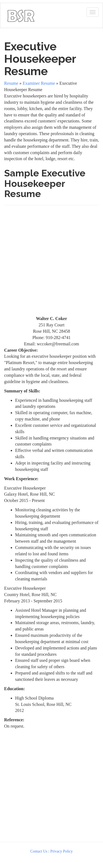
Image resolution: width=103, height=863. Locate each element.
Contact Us (38, 851)
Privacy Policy (61, 851)
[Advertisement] (51, 263)
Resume (11, 83)
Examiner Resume (39, 83)
